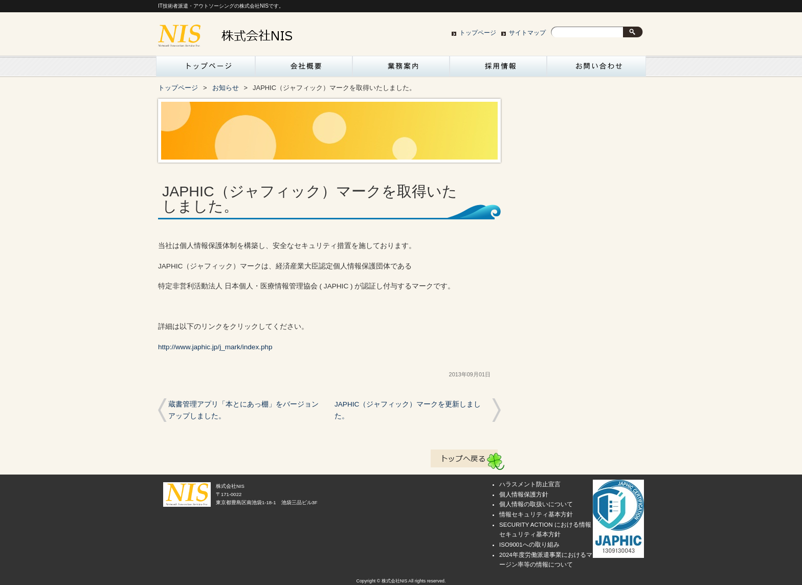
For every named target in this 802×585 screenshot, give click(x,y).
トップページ (477, 33)
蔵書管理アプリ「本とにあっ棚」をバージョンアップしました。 (243, 410)
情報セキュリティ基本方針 (536, 514)
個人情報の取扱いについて (536, 504)
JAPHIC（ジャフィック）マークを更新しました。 (408, 410)
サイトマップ (527, 33)
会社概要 (303, 69)
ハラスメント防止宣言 (530, 484)
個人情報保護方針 (523, 494)
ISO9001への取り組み (529, 545)
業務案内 (401, 69)
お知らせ (225, 88)
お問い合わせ (595, 69)
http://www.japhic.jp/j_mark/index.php (215, 347)
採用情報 (498, 69)
